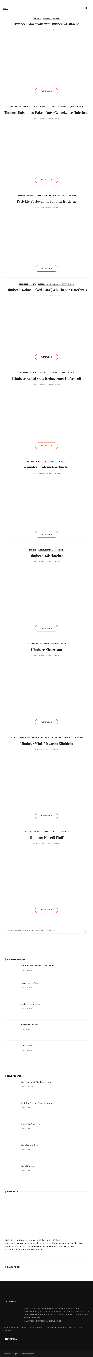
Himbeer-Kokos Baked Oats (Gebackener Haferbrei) (46, 290)
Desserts (21, 195)
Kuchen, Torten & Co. (58, 195)
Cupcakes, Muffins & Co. (37, 461)
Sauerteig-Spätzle (30, 983)
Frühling (37, 18)
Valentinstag (77, 738)
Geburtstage (42, 195)
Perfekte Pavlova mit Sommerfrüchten (46, 201)
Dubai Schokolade (29, 1145)
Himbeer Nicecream (46, 649)
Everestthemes (27, 1353)
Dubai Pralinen (28, 1166)
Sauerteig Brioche (29, 1024)
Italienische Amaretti (31, 1004)
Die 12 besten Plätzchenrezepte (36, 1082)
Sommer (56, 18)
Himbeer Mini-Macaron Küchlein (46, 743)
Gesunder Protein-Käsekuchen (47, 467)
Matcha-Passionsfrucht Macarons (37, 1103)
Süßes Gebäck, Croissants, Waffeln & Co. (65, 107)
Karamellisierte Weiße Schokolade (37, 965)
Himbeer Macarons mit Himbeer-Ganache (46, 24)
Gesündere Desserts (28, 107)
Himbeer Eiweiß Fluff (46, 837)
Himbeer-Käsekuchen (46, 555)
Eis (28, 644)
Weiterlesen (46, 91)
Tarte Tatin (26, 1045)
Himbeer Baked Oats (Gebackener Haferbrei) (46, 378)
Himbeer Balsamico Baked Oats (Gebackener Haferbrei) (46, 112)
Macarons (47, 18)
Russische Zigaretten (31, 1124)
